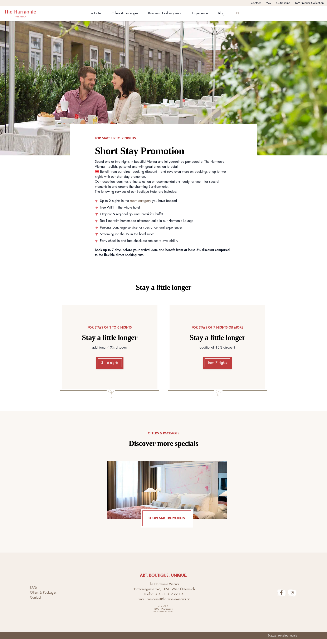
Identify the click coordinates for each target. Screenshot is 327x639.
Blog (221, 13)
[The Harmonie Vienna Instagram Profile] (292, 592)
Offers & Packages (125, 13)
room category (140, 201)
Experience (200, 13)
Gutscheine (283, 2)
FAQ (268, 2)
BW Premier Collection (309, 2)
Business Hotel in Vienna (165, 13)
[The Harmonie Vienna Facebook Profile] (281, 592)
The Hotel (95, 13)
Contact (255, 2)
